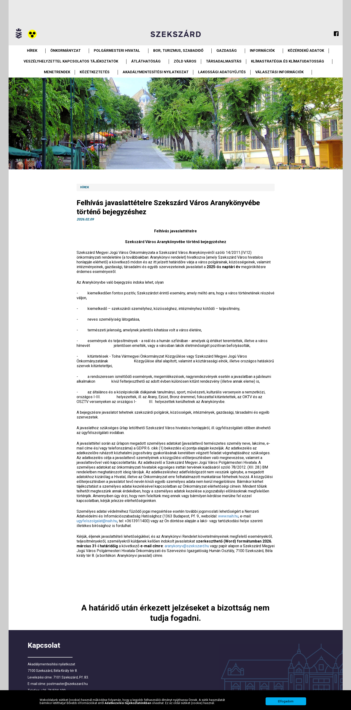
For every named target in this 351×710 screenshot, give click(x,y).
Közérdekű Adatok (306, 50)
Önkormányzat (65, 50)
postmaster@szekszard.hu (67, 684)
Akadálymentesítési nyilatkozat (156, 72)
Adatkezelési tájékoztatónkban (128, 703)
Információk (262, 50)
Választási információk (279, 72)
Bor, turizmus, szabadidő (178, 50)
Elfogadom (285, 701)
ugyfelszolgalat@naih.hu (97, 521)
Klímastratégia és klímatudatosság (287, 61)
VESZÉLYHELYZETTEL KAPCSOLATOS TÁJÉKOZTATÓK (71, 61)
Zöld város (185, 61)
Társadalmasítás (223, 61)
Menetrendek (57, 72)
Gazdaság (226, 50)
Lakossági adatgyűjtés (222, 72)
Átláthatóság (146, 61)
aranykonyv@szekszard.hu (187, 546)
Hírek (32, 50)
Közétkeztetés (95, 72)
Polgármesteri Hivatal (117, 50)
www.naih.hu (228, 516)
